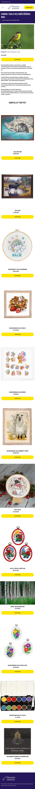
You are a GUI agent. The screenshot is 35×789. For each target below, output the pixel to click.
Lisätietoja (17, 59)
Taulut (18, 52)
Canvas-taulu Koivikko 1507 (17, 606)
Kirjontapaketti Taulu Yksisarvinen (17, 269)
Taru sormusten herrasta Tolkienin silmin (17, 756)
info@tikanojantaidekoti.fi (6, 1)
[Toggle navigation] (2, 7)
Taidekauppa (29, 7)
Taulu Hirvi (17, 210)
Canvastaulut (13, 52)
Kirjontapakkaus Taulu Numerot (17, 392)
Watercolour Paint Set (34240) (17, 715)
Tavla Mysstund (17, 152)
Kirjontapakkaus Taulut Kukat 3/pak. (17, 665)
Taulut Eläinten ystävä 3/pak (17, 568)
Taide (8, 52)
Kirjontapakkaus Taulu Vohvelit (17, 328)
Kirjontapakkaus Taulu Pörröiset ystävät (17, 451)
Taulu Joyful (17, 509)
